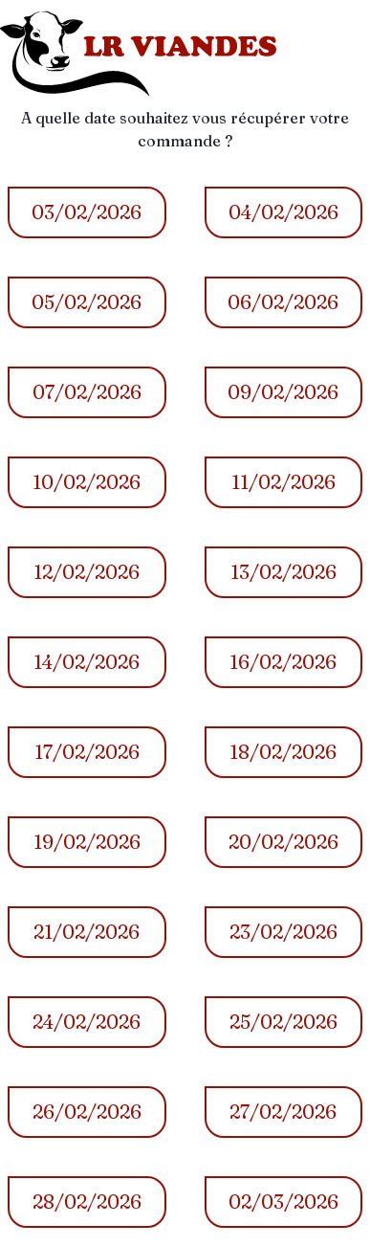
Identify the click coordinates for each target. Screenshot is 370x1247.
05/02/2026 (86, 302)
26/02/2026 (87, 1112)
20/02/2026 (283, 842)
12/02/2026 (86, 572)
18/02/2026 (283, 752)
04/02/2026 (283, 212)
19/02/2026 (87, 842)
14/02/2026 (86, 662)
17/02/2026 (87, 752)
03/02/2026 (86, 212)
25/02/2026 (283, 1022)
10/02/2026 (87, 482)
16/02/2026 (283, 662)
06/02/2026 (283, 302)
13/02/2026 (283, 572)
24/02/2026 (87, 1022)
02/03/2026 (283, 1202)
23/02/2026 (283, 932)
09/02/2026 (283, 392)
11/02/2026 (283, 482)
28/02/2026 (87, 1202)
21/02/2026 (86, 932)
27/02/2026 (283, 1112)
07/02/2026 (87, 392)
